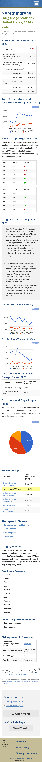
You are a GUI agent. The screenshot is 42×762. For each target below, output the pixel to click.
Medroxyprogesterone (11, 505)
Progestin (27, 644)
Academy (23, 747)
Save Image (35, 106)
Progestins (8, 536)
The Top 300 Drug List (14, 706)
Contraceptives (9, 533)
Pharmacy (23, 31)
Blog (20, 753)
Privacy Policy (21, 758)
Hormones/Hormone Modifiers (16, 525)
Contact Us (29, 758)
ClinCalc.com (12, 31)
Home (21, 741)
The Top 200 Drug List (14, 702)
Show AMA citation (21, 728)
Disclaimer (13, 758)
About (32, 753)
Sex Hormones (9, 529)
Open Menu (21, 713)
